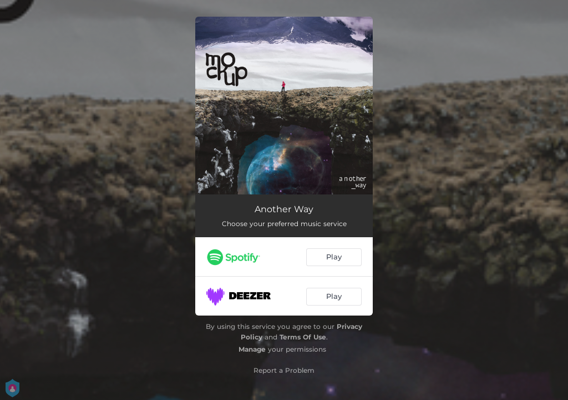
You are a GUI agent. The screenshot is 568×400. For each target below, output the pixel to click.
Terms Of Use (303, 337)
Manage (252, 349)
